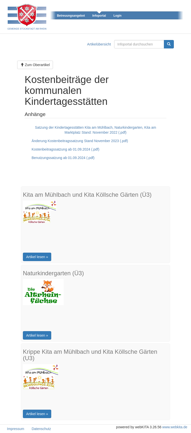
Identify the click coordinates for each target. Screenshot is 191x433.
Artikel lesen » (37, 257)
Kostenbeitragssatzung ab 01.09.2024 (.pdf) (65, 149)
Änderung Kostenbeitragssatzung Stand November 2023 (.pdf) (80, 141)
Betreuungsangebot (71, 15)
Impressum (15, 429)
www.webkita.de (174, 427)
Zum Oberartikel (35, 65)
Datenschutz (41, 429)
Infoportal (99, 15)
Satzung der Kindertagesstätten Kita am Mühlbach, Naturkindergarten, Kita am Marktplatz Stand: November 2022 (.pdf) (95, 129)
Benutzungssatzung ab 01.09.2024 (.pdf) (63, 158)
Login (117, 15)
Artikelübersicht (99, 44)
